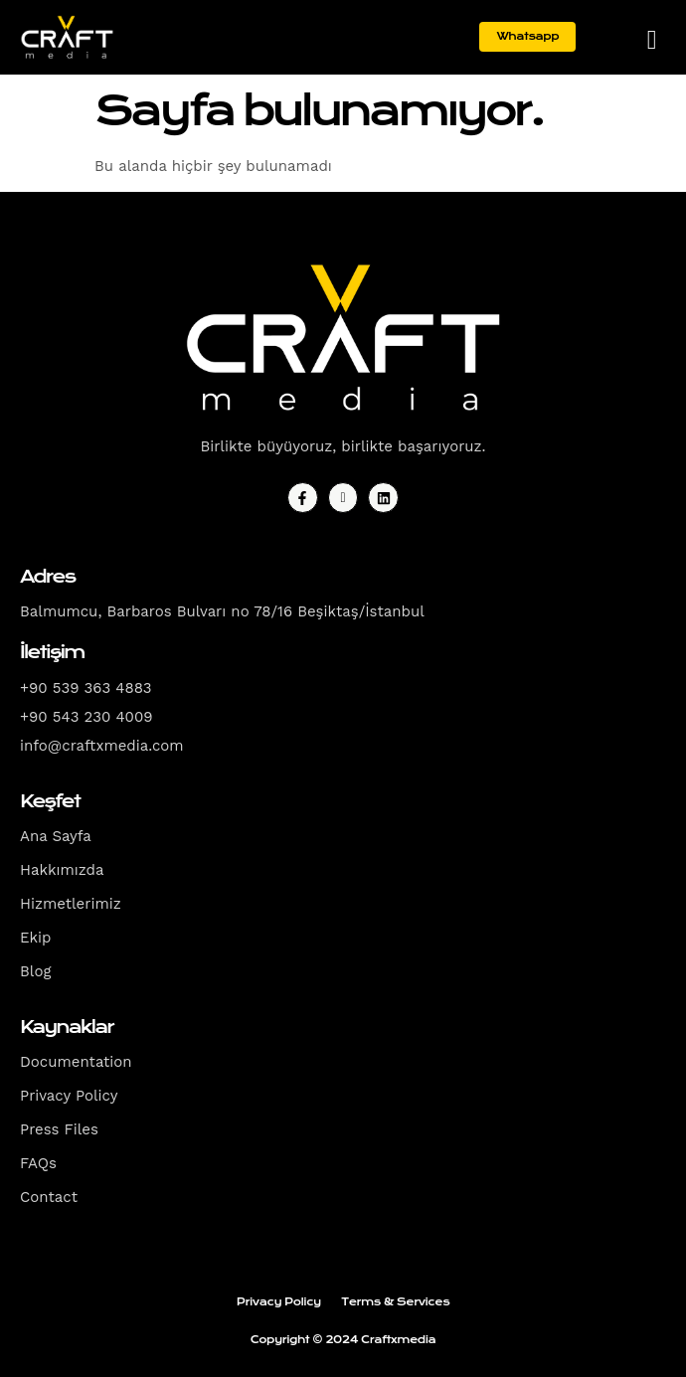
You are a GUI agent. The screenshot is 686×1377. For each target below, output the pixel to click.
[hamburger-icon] (651, 39)
